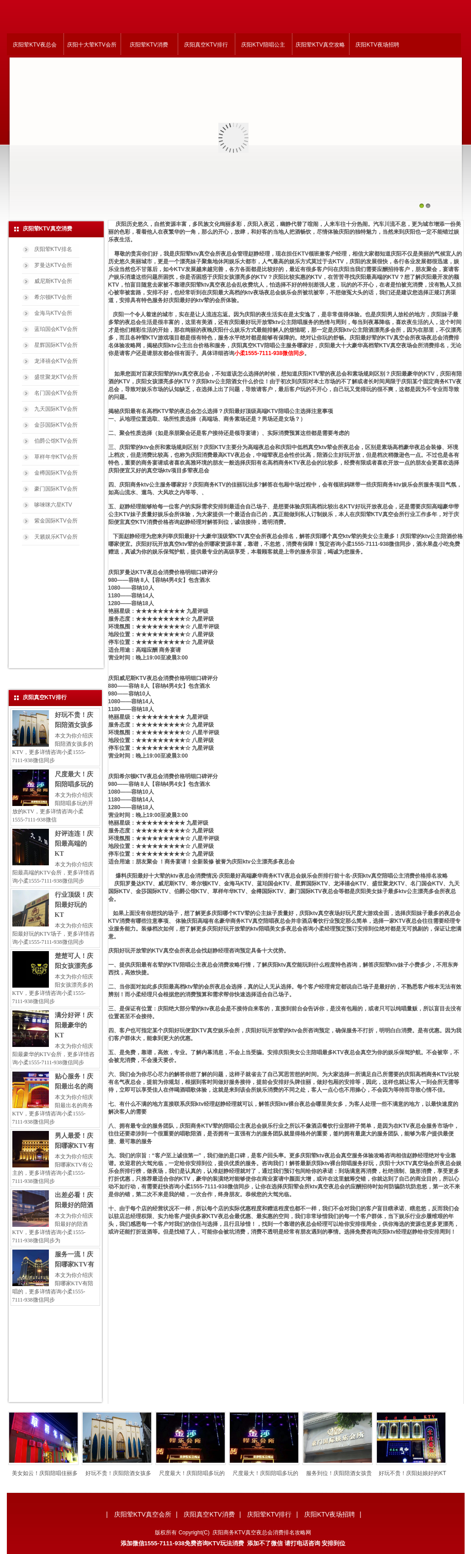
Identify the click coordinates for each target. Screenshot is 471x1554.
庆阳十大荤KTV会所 (91, 45)
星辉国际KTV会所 (56, 345)
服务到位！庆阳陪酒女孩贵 (353, 1473)
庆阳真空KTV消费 (209, 1514)
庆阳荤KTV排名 (53, 249)
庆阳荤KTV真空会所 (142, 1514)
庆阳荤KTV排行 (269, 1514)
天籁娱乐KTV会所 (56, 537)
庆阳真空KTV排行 (206, 45)
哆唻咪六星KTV (53, 505)
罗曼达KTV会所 (53, 265)
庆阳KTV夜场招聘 (377, 45)
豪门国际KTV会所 (56, 489)
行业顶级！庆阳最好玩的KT (74, 904)
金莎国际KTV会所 (56, 425)
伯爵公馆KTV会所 (56, 441)
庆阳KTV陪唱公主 (263, 45)
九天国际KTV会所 (56, 409)
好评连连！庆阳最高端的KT (74, 843)
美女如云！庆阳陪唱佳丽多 (59, 1473)
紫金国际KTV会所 (56, 521)
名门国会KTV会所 (56, 393)
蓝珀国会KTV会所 (56, 329)
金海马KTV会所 (53, 313)
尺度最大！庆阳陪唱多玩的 (206, 1473)
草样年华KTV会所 (56, 457)
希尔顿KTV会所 (53, 297)
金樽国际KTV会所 (56, 473)
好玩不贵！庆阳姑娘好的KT (426, 1473)
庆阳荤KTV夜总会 (34, 45)
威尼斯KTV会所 (53, 281)
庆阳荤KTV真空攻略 (320, 45)
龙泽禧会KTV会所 (56, 361)
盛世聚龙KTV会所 (56, 377)
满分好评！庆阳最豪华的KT (74, 1025)
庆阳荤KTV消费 (149, 45)
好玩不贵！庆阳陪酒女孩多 (132, 1473)
